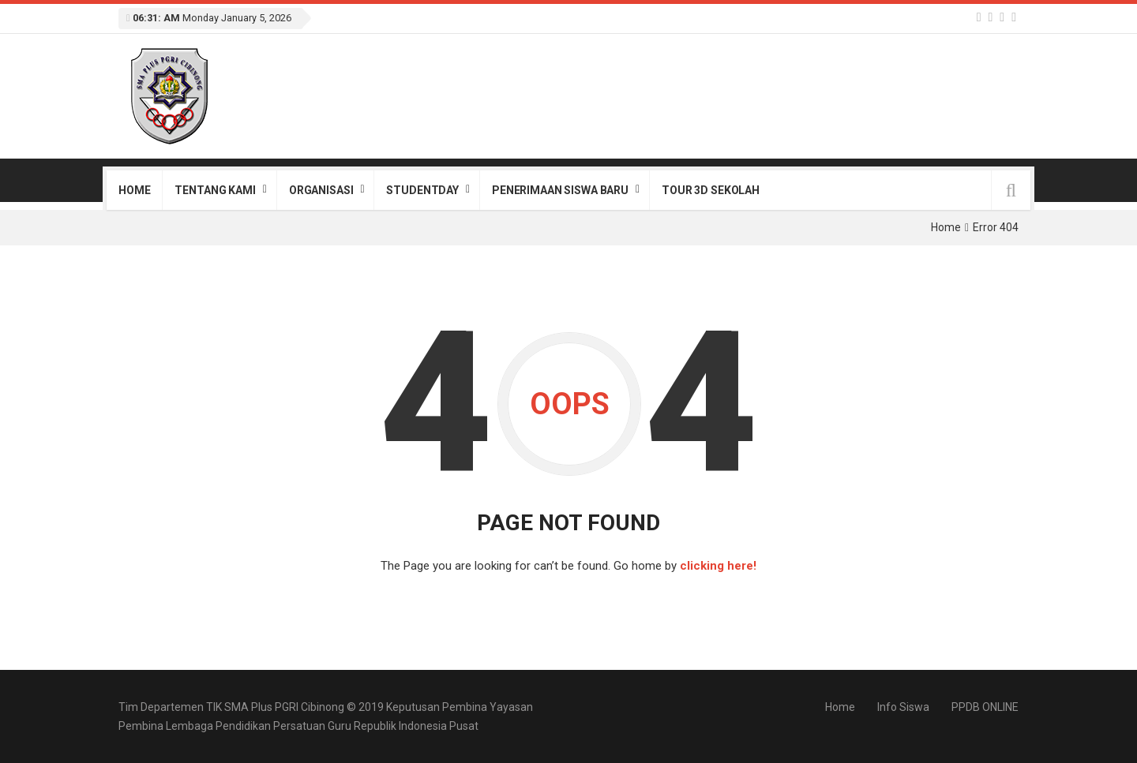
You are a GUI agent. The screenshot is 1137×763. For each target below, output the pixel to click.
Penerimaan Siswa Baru (560, 190)
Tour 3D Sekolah (711, 190)
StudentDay (422, 190)
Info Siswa (903, 707)
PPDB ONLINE (985, 707)
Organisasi (321, 190)
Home (134, 190)
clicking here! (718, 566)
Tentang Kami (214, 190)
